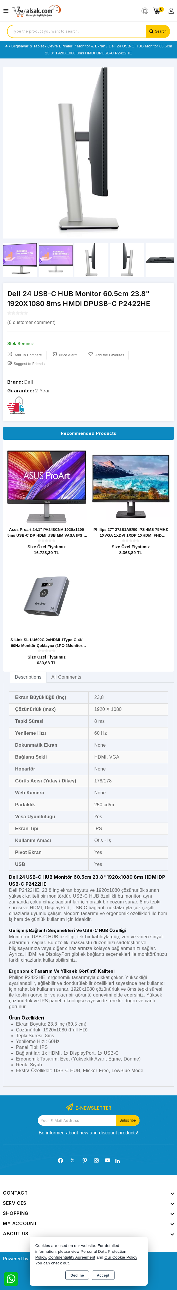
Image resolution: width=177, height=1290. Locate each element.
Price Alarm (65, 354)
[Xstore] (36, 11)
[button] (167, 153)
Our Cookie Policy (120, 1257)
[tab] (28, 677)
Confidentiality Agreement (71, 1257)
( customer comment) (31, 322)
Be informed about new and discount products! (88, 1132)
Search (161, 31)
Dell (28, 382)
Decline (77, 1275)
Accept (103, 1275)
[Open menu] (7, 11)
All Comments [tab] (66, 677)
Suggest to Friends (25, 363)
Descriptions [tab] (28, 677)
